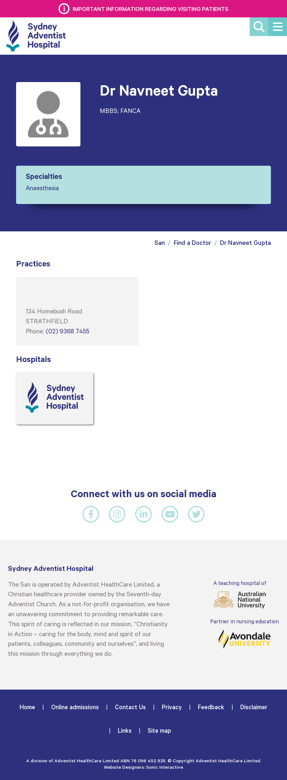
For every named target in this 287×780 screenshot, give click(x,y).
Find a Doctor (192, 242)
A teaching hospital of (239, 594)
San (159, 242)
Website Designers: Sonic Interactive (143, 767)
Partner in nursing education (244, 633)
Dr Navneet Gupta (245, 242)
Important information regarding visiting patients (150, 8)
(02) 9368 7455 (67, 331)
